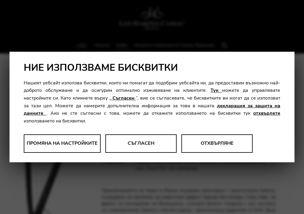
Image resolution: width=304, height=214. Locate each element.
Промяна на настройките (62, 143)
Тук (216, 90)
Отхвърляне (217, 143)
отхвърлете (266, 113)
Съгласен (123, 98)
